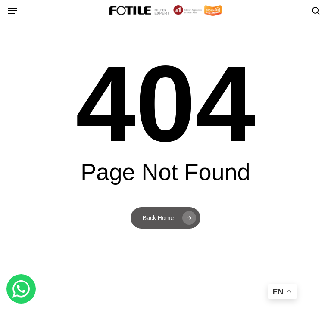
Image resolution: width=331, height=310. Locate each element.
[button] (12, 10)
